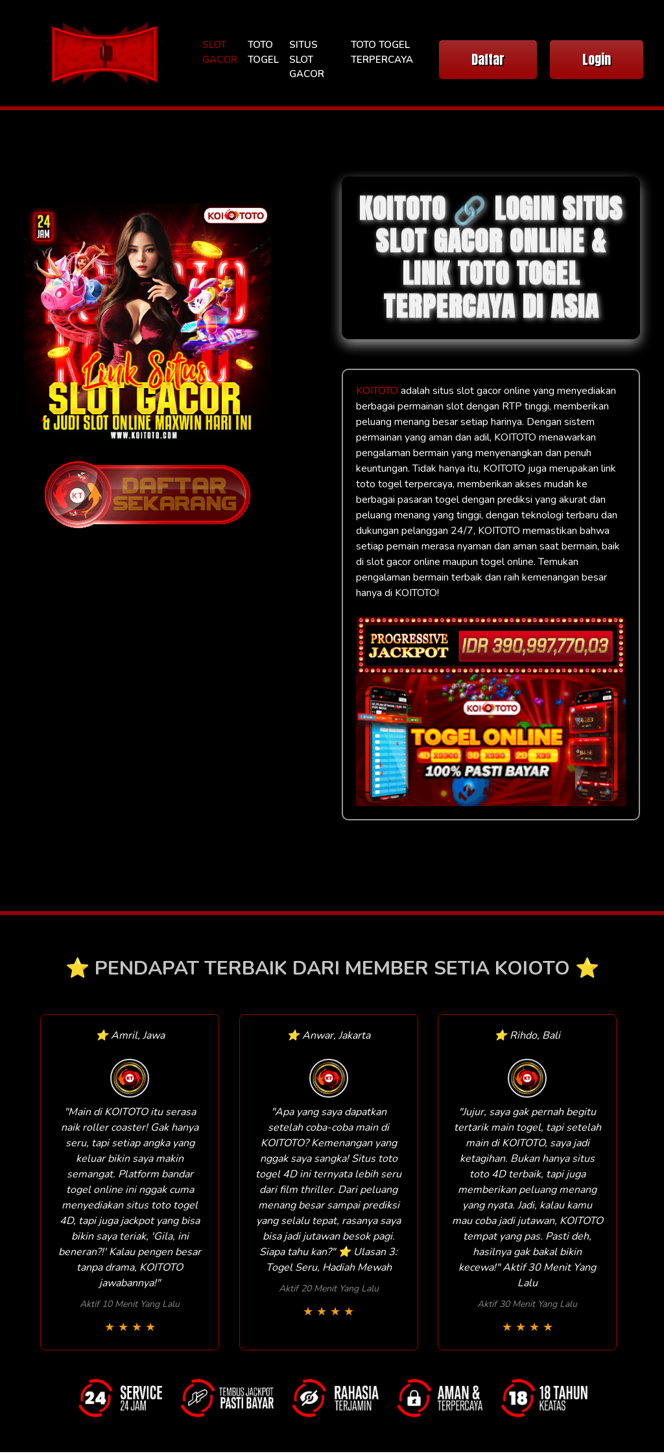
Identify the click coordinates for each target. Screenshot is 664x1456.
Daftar (487, 59)
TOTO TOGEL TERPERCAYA (382, 52)
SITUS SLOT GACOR (306, 59)
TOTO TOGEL (263, 52)
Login (596, 59)
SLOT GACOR (219, 52)
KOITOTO (377, 391)
